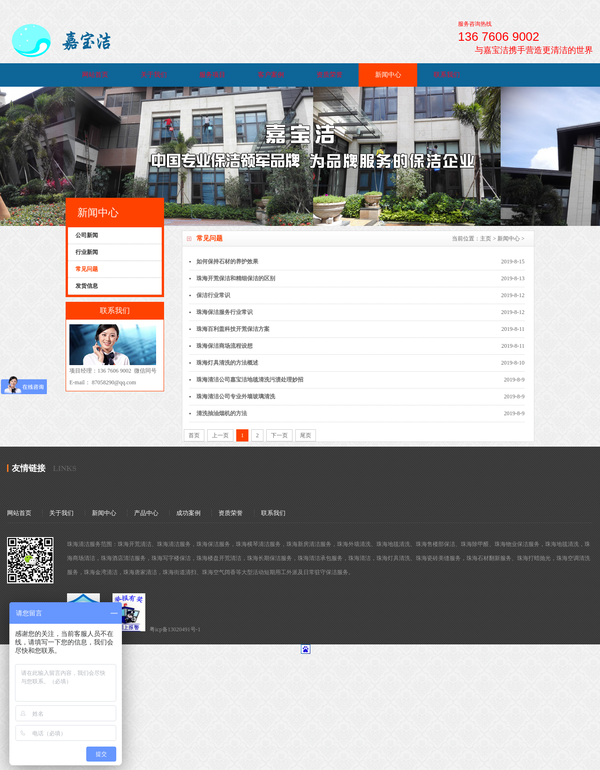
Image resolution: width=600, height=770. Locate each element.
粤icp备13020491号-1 (175, 629)
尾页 (305, 435)
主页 (485, 238)
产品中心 (146, 512)
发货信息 (86, 286)
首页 (194, 435)
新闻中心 (388, 74)
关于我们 (154, 74)
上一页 (220, 435)
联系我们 (447, 74)
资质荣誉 (329, 74)
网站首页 (95, 74)
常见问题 (86, 269)
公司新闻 (86, 235)
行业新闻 (86, 252)
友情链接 (28, 468)
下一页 (279, 435)
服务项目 (212, 74)
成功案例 (188, 512)
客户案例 (271, 74)
